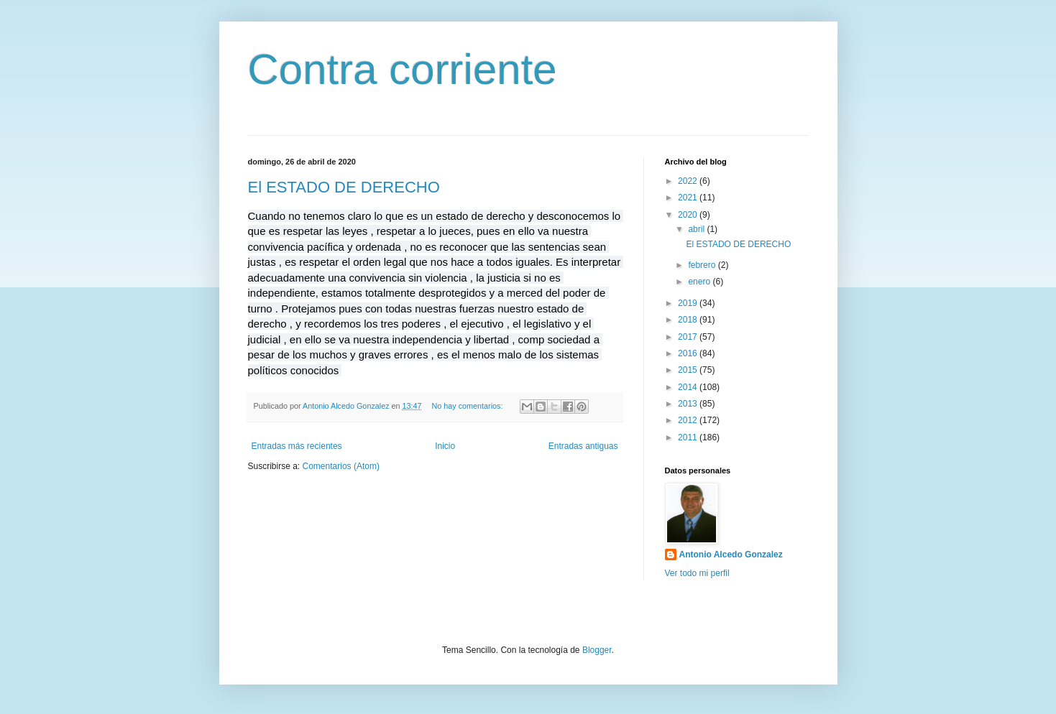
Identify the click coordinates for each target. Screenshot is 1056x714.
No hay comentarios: (468, 406)
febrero (702, 265)
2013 (688, 404)
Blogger (597, 650)
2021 (688, 198)
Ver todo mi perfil (697, 573)
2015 (688, 370)
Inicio (445, 446)
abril (697, 229)
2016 (688, 353)
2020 (688, 215)
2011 (688, 437)
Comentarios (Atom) (341, 466)
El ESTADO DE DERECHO (344, 187)
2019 (688, 303)
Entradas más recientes (297, 446)
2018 (688, 320)
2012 (688, 420)
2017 (688, 337)
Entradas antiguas (583, 446)
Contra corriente (402, 69)
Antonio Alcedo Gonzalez (731, 555)
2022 (688, 181)
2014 (688, 387)
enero (700, 282)
